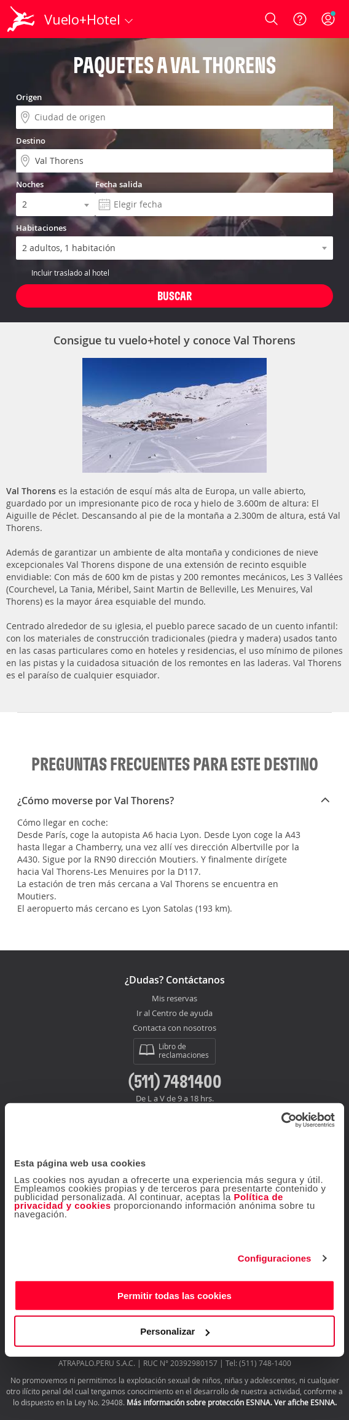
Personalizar (175, 1331)
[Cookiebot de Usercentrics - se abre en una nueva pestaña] (281, 1120)
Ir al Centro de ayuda (174, 1013)
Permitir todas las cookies (174, 1295)
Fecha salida (119, 184)
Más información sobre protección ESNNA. (199, 1402)
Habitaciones (41, 227)
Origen (29, 97)
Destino (30, 140)
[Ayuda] (299, 19)
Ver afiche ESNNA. (305, 1402)
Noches (30, 184)
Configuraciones (275, 1258)
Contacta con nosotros (174, 1028)
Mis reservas (174, 999)
